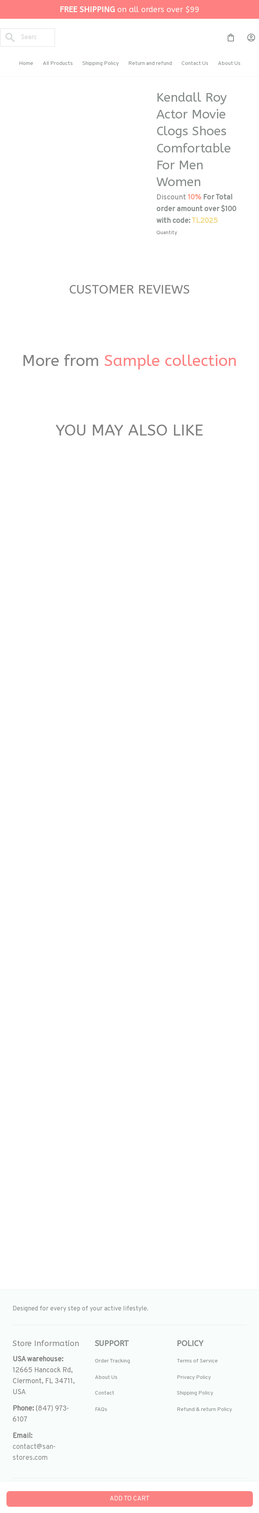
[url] (47, 1453)
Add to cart (130, 1499)
